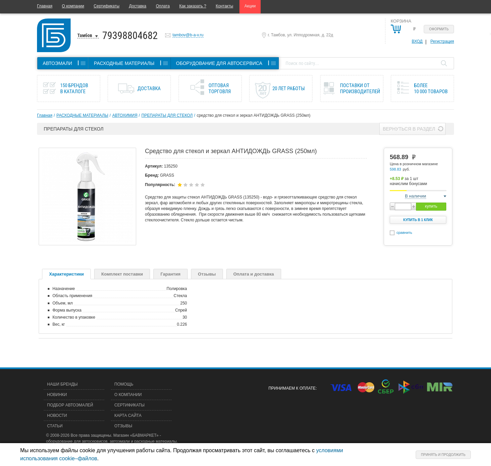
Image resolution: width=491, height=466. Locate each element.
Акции (250, 6)
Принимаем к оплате (291, 388)
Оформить (439, 29)
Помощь (123, 384)
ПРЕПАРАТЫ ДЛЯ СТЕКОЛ (167, 115)
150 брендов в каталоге (74, 88)
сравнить (404, 232)
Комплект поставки (122, 274)
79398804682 (130, 35)
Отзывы (207, 274)
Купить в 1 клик (418, 220)
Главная (44, 6)
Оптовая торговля (220, 88)
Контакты (224, 6)
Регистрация (442, 41)
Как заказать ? (192, 6)
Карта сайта (128, 415)
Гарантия (170, 274)
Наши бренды (62, 384)
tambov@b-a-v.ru (188, 35)
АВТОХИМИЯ (125, 115)
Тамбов (84, 35)
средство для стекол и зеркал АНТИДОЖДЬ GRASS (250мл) (253, 115)
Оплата (162, 6)
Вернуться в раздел (409, 129)
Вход (417, 41)
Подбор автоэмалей (70, 405)
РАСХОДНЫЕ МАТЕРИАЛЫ (82, 115)
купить (431, 206)
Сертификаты (107, 6)
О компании (73, 6)
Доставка (137, 6)
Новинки (57, 394)
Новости (57, 415)
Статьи (55, 426)
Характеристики (66, 274)
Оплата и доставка (253, 274)
